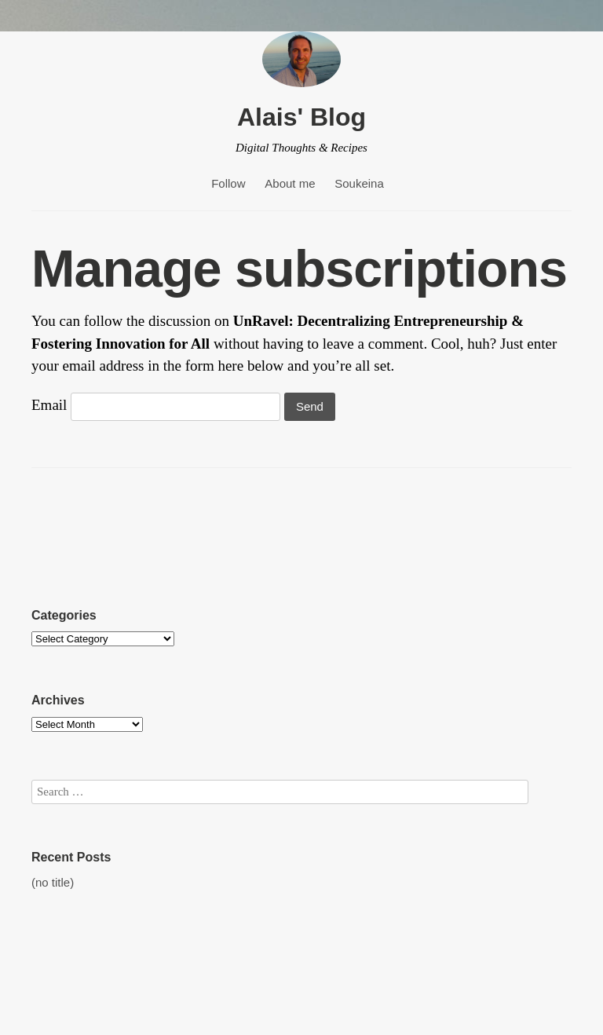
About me (290, 183)
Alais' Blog (301, 117)
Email (49, 405)
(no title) (52, 882)
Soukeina (359, 183)
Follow (228, 183)
